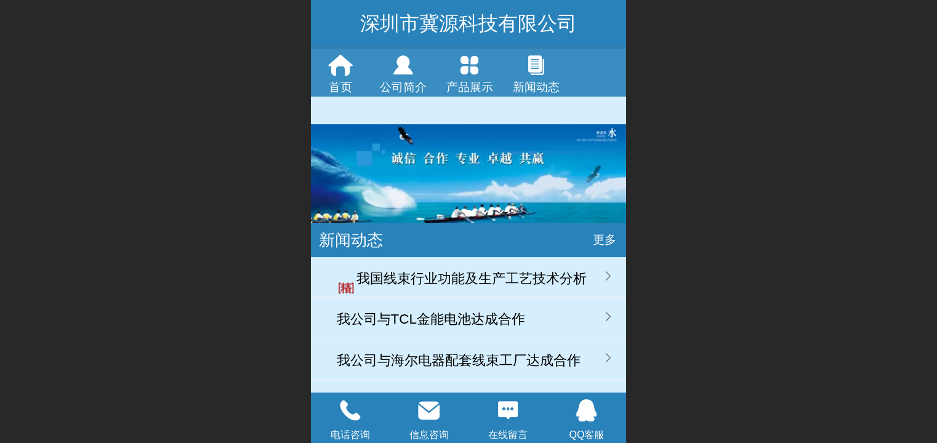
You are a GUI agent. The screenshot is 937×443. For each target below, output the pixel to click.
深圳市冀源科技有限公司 (468, 23)
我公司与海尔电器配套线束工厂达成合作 (459, 360)
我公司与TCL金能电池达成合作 (431, 319)
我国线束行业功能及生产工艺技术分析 (471, 278)
